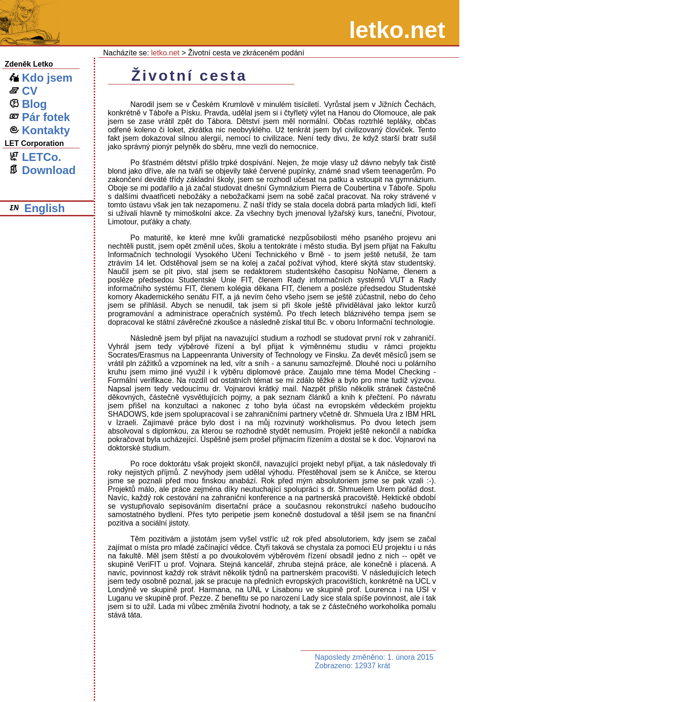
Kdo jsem (41, 77)
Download (42, 170)
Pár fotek (39, 117)
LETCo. (35, 157)
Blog (28, 104)
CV (23, 90)
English (37, 208)
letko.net (165, 53)
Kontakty (39, 130)
